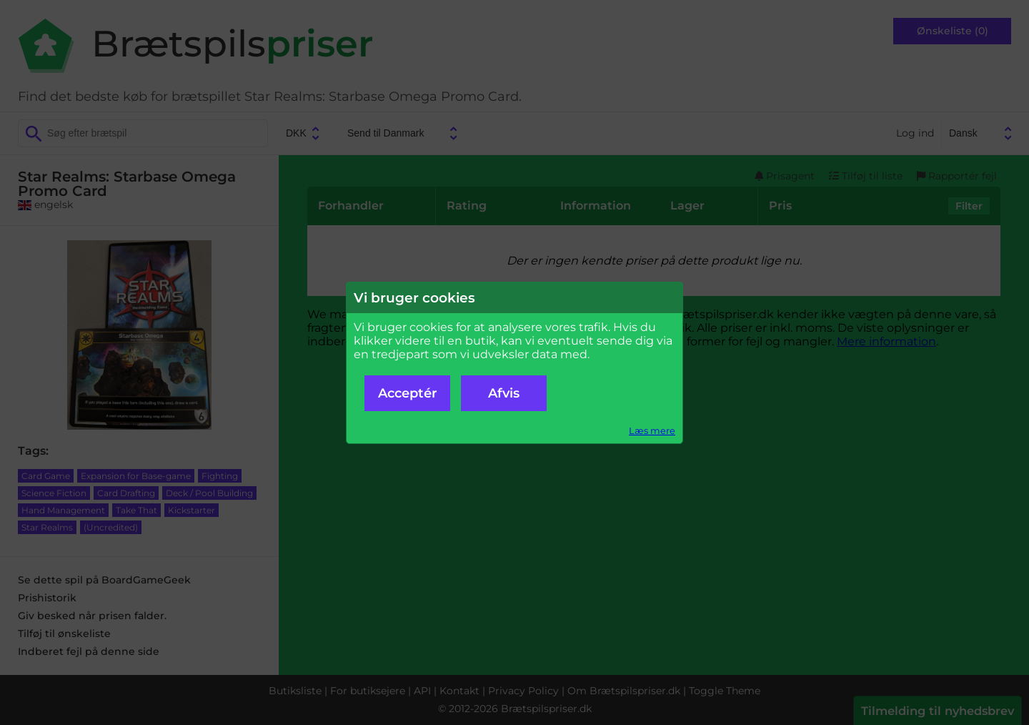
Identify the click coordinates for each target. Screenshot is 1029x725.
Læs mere (652, 430)
